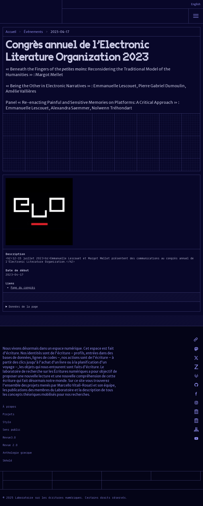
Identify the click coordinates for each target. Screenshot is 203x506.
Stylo (7, 422)
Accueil (11, 32)
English (195, 4)
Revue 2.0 (10, 445)
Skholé (7, 460)
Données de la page (23, 306)
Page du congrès (23, 287)
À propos (9, 406)
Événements (33, 32)
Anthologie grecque (17, 452)
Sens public (11, 429)
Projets (8, 414)
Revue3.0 (9, 437)
